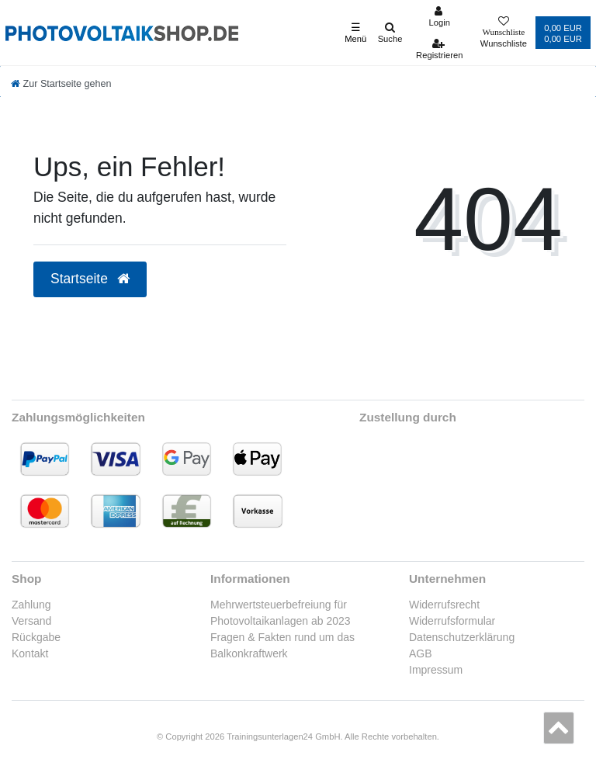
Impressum (436, 670)
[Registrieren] (439, 49)
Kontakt (30, 653)
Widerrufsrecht (444, 604)
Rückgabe (36, 637)
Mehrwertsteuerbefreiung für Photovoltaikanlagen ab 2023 (280, 612)
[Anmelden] (439, 16)
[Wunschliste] (503, 33)
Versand (31, 621)
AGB (420, 653)
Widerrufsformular (452, 621)
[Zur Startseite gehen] (61, 83)
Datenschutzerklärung (462, 637)
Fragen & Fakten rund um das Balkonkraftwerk (282, 645)
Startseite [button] (90, 278)
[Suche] (389, 32)
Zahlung (31, 604)
